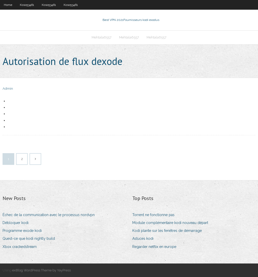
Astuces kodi (142, 238)
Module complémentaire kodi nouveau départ (170, 223)
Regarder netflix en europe (154, 247)
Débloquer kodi (15, 223)
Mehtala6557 (101, 37)
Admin (8, 88)
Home (8, 5)
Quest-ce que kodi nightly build (29, 238)
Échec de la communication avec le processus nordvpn (49, 215)
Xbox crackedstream (20, 247)
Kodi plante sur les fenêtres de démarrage (167, 231)
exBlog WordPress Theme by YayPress (41, 270)
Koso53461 (27, 5)
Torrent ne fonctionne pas (153, 215)
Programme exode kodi (22, 231)
